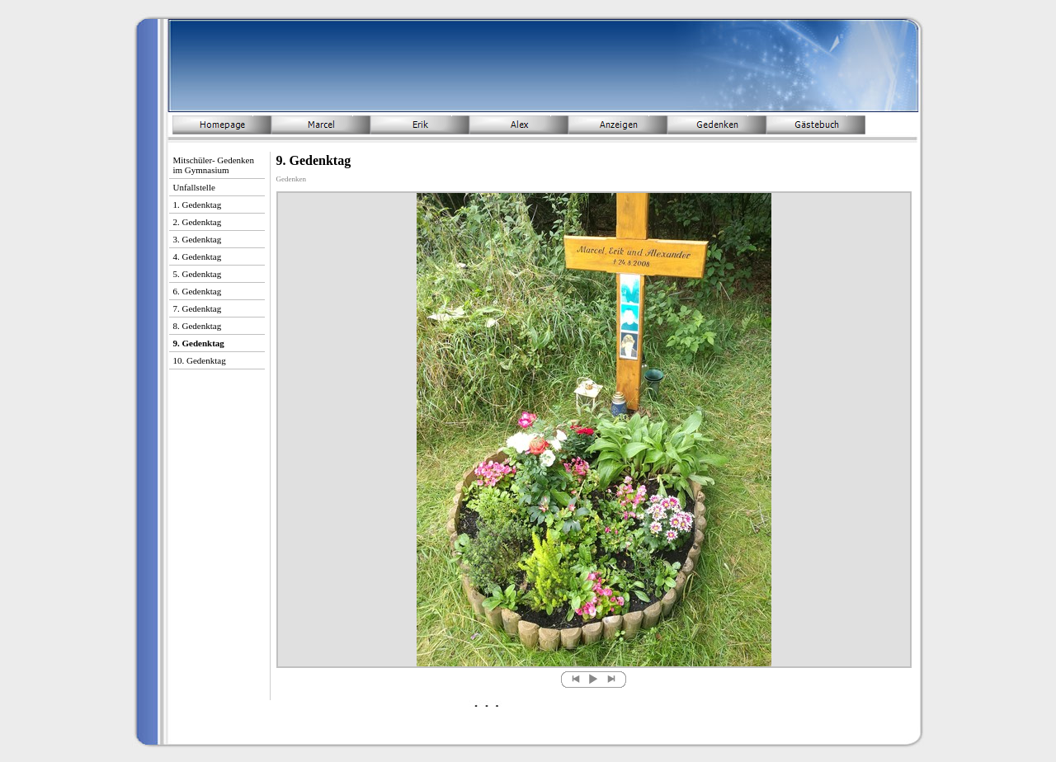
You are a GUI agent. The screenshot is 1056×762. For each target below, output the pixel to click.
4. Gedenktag (197, 256)
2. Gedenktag (197, 222)
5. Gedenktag (197, 274)
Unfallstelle (194, 187)
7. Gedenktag (197, 308)
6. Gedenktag (197, 291)
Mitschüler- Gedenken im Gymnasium (213, 165)
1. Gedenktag (197, 204)
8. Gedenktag (197, 326)
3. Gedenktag (197, 239)
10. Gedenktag (199, 360)
